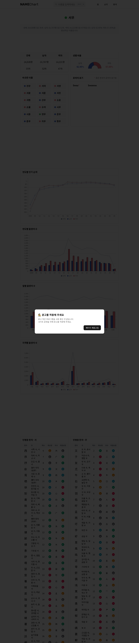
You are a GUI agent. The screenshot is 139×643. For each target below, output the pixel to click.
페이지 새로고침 (92, 327)
